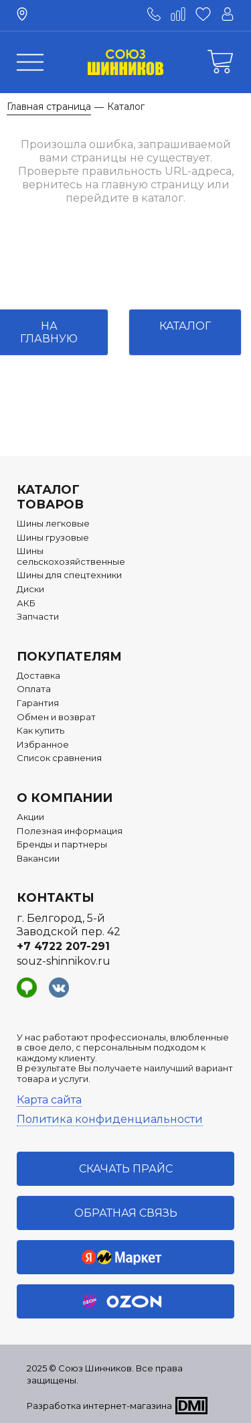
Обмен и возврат (56, 717)
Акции (30, 817)
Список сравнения (59, 758)
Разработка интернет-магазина (99, 1405)
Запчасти (38, 617)
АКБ (26, 603)
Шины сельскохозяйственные (71, 556)
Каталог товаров (50, 497)
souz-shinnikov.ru (63, 961)
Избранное (43, 745)
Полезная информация (69, 831)
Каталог (185, 326)
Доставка (38, 676)
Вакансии (38, 859)
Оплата (34, 689)
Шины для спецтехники (69, 575)
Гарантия (38, 703)
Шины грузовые (53, 538)
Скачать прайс (126, 1168)
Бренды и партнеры (62, 844)
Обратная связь (125, 1213)
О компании (64, 798)
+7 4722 (63, 946)
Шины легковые (53, 524)
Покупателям (69, 656)
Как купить (40, 731)
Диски (30, 589)
